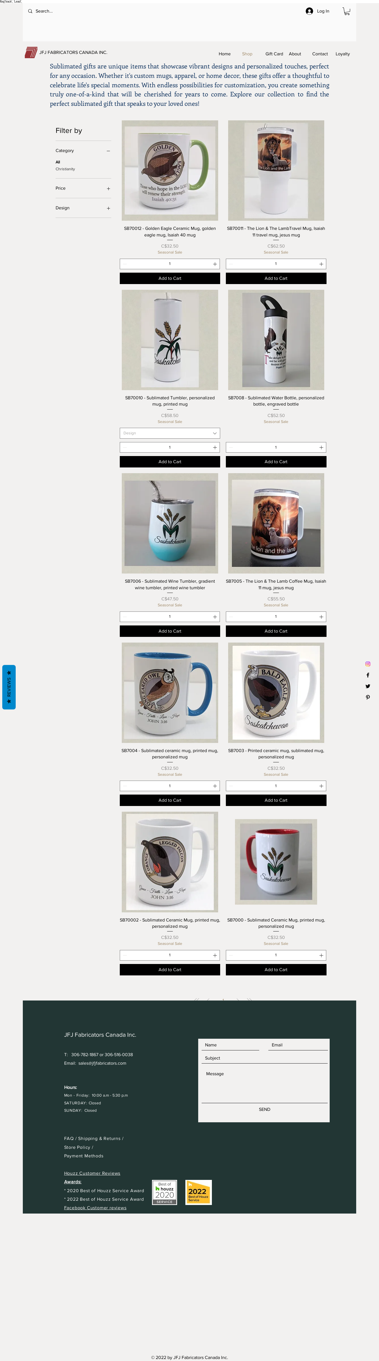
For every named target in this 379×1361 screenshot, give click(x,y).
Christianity (65, 168)
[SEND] (264, 1109)
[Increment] (215, 264)
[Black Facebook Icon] (368, 675)
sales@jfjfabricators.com (102, 1063)
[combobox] (170, 433)
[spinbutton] (170, 264)
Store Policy (78, 1147)
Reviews (9, 687)
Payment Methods (84, 1155)
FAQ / (71, 1138)
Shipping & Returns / (100, 1138)
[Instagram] (368, 664)
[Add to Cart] (170, 278)
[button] (347, 11)
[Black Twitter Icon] (368, 686)
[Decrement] (124, 264)
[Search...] (51, 11)
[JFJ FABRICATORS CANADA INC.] (84, 52)
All (58, 161)
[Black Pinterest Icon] (368, 697)
